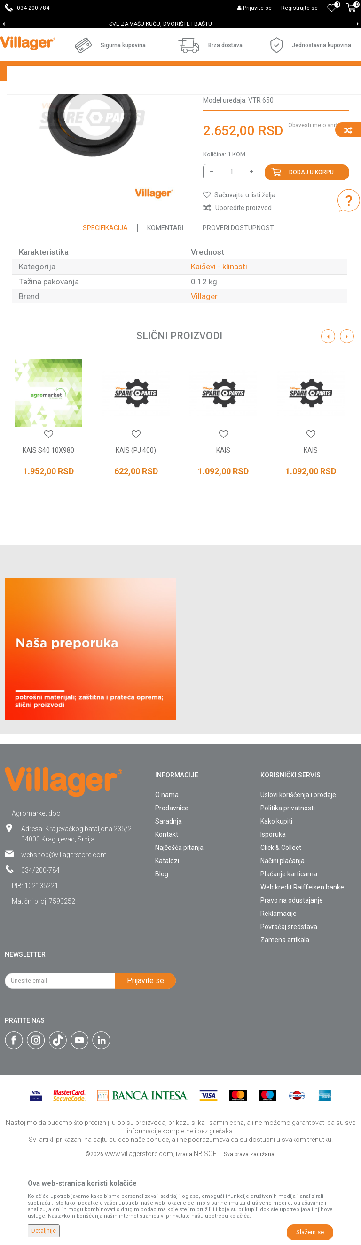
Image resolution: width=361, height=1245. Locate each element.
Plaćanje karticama (288, 955)
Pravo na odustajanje (291, 981)
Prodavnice (171, 889)
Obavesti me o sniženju (318, 206)
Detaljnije (43, 1231)
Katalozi (167, 942)
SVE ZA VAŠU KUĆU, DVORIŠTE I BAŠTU (179, 24)
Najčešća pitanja (179, 928)
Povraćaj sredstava (288, 1007)
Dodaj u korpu (311, 253)
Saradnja (168, 902)
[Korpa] (351, 12)
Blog (161, 955)
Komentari (165, 309)
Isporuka (273, 915)
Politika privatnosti (287, 889)
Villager (204, 377)
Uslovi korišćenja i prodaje (298, 876)
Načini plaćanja (282, 942)
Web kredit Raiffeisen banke (302, 968)
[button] (239, 276)
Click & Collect (280, 928)
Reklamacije (278, 994)
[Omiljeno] (332, 8)
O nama (167, 876)
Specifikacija (105, 309)
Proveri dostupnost (238, 309)
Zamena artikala (284, 1021)
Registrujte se (299, 8)
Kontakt (166, 915)
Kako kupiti (276, 902)
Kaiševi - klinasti (229, 155)
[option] (180, 24)
